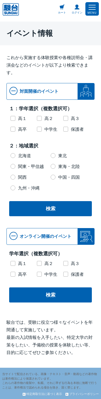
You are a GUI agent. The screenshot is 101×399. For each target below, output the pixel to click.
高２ (48, 118)
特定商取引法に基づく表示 (42, 393)
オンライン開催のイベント (40, 236)
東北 (62, 155)
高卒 (22, 129)
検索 (50, 208)
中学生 (50, 129)
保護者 (77, 129)
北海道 (24, 155)
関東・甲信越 (31, 166)
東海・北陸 (69, 166)
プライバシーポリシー (82, 393)
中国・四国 (69, 177)
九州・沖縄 (29, 188)
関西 (22, 177)
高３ (75, 118)
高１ (22, 118)
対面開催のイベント (33, 91)
